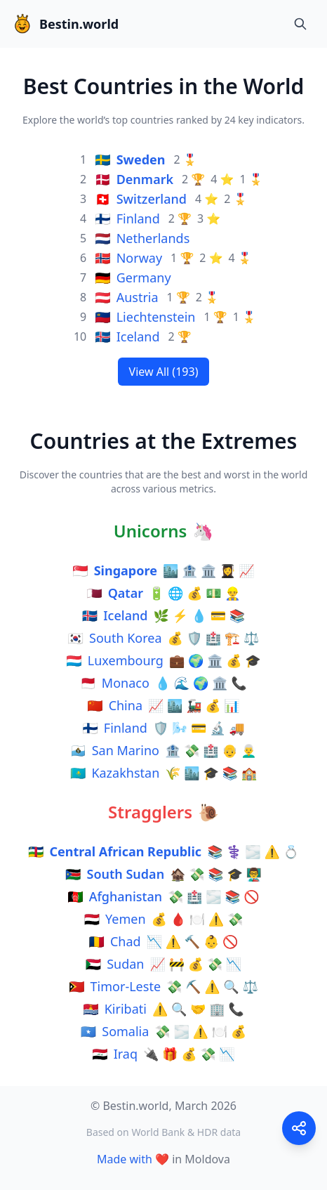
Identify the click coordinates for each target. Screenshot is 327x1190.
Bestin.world (65, 24)
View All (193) (164, 371)
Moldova (207, 1159)
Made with (124, 1159)
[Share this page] (299, 1128)
